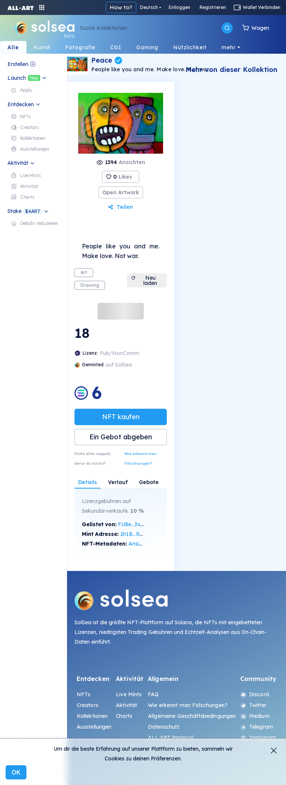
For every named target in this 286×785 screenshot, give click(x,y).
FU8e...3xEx (132, 524)
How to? (121, 7)
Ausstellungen (94, 726)
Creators (87, 705)
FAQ (153, 694)
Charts (124, 716)
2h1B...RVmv (135, 534)
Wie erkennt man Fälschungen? (140, 458)
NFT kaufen (121, 416)
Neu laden (144, 280)
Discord (254, 694)
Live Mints (129, 694)
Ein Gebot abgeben (120, 437)
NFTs (83, 694)
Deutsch (149, 7)
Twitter (253, 705)
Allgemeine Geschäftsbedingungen (192, 716)
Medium (255, 716)
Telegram (256, 726)
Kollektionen (92, 716)
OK (16, 772)
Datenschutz (164, 726)
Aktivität (126, 705)
